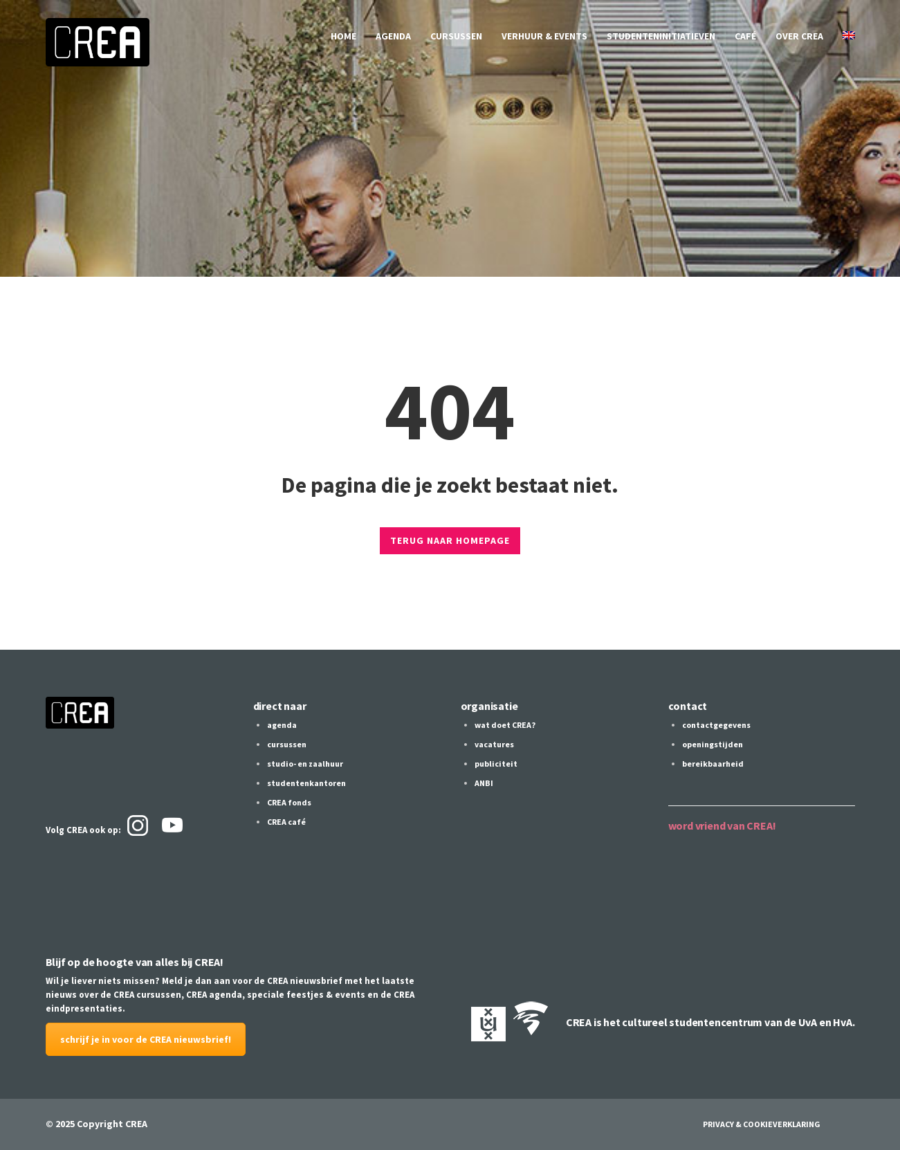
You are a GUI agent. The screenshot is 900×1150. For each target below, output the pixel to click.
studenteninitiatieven (661, 36)
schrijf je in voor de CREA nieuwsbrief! (145, 1039)
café (745, 36)
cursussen (456, 36)
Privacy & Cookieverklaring (761, 1124)
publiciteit (496, 763)
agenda (393, 36)
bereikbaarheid (713, 763)
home (343, 36)
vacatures (494, 744)
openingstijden (712, 744)
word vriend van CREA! (722, 825)
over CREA (799, 36)
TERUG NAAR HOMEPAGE (450, 540)
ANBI (484, 783)
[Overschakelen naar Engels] (849, 36)
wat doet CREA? (505, 725)
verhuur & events (544, 36)
